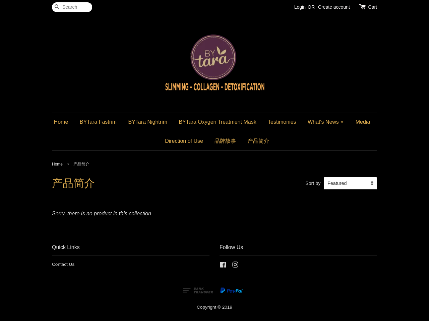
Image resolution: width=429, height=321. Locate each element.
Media (363, 122)
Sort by (313, 183)
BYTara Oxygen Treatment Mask (217, 122)
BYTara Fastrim (98, 122)
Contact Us (63, 264)
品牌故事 (225, 141)
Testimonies (282, 122)
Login (300, 7)
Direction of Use (184, 141)
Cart (372, 7)
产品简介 (258, 141)
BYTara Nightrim (147, 122)
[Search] (72, 7)
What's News (326, 122)
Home (61, 122)
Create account (334, 7)
